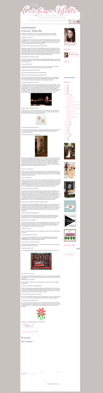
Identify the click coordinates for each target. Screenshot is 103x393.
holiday (31, 332)
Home (41, 371)
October (67, 122)
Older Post (59, 371)
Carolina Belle (73, 52)
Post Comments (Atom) (31, 373)
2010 (66, 138)
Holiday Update (69, 119)
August (67, 125)
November (68, 121)
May (67, 130)
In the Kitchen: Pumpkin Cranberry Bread (73, 109)
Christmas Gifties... (69, 95)
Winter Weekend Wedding (71, 116)
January (67, 136)
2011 (66, 93)
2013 (66, 90)
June (67, 128)
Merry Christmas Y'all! (70, 97)
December (68, 94)
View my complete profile (74, 55)
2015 (66, 87)
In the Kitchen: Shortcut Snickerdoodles (70, 112)
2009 (66, 140)
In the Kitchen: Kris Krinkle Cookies (73, 104)
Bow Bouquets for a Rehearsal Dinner (71, 107)
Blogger (59, 383)
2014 (66, 88)
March (67, 133)
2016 (66, 85)
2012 (66, 91)
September (68, 124)
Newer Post (24, 371)
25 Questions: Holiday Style (71, 117)
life (32, 332)
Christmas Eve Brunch (70, 100)
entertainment (26, 332)
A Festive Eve (68, 99)
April (67, 131)
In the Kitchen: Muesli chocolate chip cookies (72, 103)
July (67, 127)
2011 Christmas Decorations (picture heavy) (73, 114)
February (68, 134)
